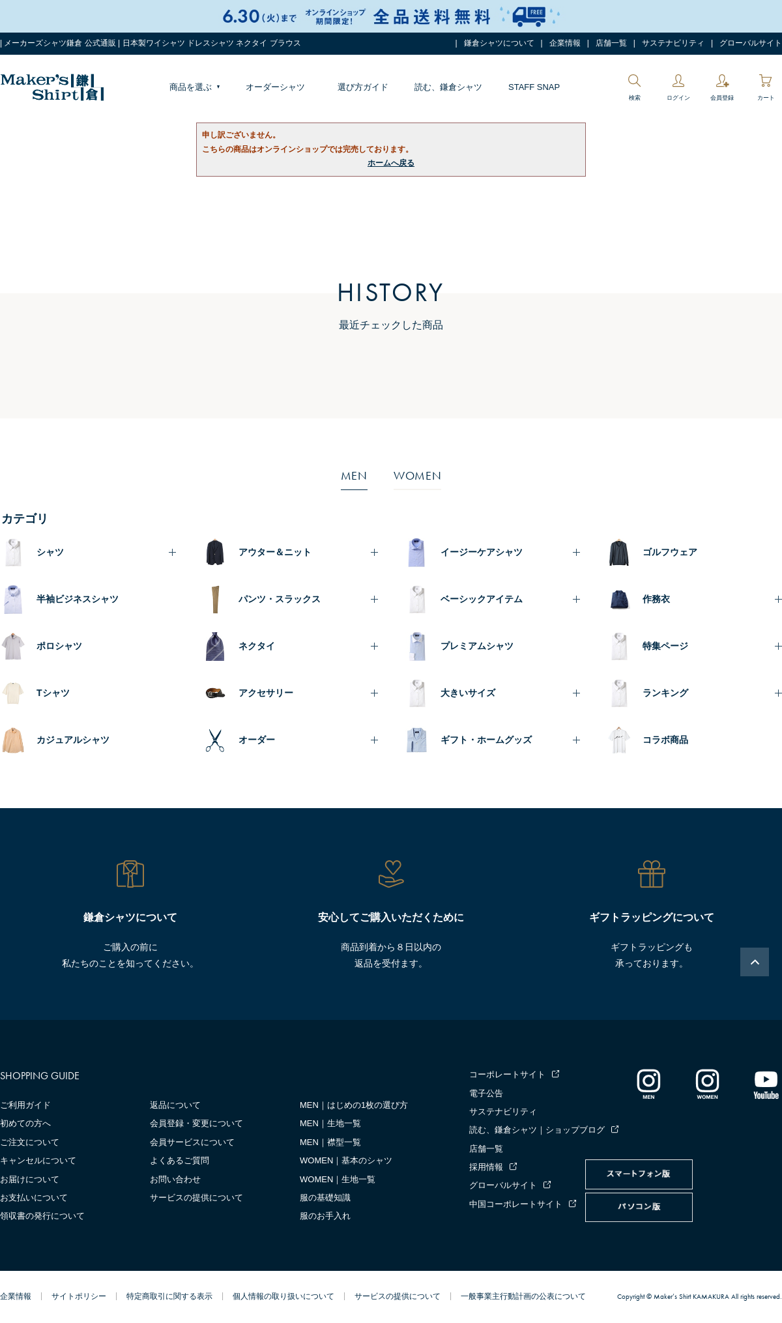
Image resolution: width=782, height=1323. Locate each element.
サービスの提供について (196, 1197)
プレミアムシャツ (477, 646)
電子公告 (486, 1093)
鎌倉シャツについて (499, 43)
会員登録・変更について (196, 1123)
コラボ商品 (665, 739)
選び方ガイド (363, 87)
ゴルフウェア (670, 552)
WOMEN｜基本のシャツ (346, 1160)
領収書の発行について (42, 1216)
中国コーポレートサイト (515, 1204)
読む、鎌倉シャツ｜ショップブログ (537, 1130)
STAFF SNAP (534, 87)
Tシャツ (53, 693)
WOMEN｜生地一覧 (337, 1179)
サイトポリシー (78, 1296)
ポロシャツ (59, 646)
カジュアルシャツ (72, 739)
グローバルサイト (750, 43)
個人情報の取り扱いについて (283, 1296)
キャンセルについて (38, 1160)
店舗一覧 (611, 43)
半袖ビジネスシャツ (77, 599)
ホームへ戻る (391, 162)
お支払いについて (34, 1197)
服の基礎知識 (325, 1197)
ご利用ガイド (25, 1105)
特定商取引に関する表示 (169, 1296)
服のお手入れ (325, 1216)
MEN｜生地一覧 (330, 1123)
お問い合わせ (175, 1179)
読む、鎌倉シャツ (448, 87)
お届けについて (29, 1179)
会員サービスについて (192, 1142)
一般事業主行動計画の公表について (523, 1296)
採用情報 (486, 1167)
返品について (175, 1105)
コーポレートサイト (507, 1074)
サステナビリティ (673, 43)
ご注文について (29, 1142)
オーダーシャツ (275, 87)
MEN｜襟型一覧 (330, 1142)
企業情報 (565, 43)
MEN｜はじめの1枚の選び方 (354, 1105)
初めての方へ (25, 1123)
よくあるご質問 (179, 1160)
